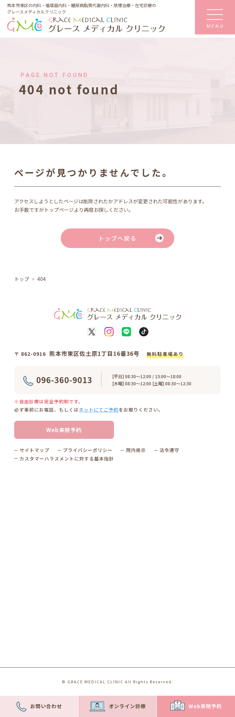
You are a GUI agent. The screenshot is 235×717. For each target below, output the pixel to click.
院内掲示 (136, 450)
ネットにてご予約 (99, 409)
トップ (21, 278)
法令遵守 (169, 450)
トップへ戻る (117, 238)
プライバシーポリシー (88, 450)
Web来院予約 (64, 430)
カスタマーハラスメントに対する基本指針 (67, 458)
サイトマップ (34, 450)
